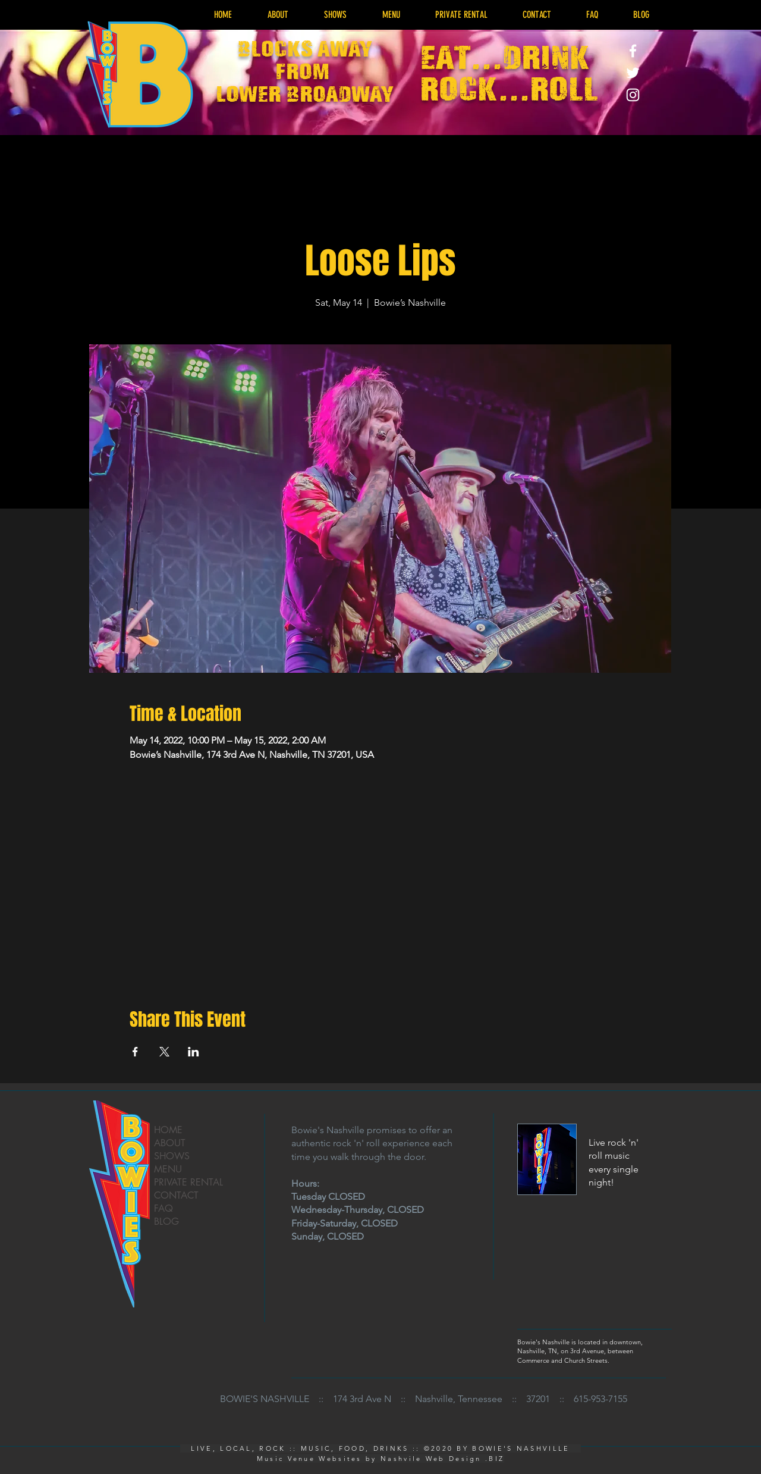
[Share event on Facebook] (135, 1051)
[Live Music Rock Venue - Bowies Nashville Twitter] (632, 72)
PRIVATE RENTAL (188, 1182)
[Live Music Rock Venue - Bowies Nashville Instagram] (632, 95)
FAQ (163, 1208)
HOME (168, 1130)
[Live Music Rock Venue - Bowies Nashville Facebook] (632, 50)
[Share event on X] (164, 1051)
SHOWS (172, 1156)
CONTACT (176, 1195)
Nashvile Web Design (431, 1458)
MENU (168, 1169)
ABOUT (169, 1143)
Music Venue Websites (309, 1458)
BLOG (166, 1221)
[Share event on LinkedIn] (193, 1051)
